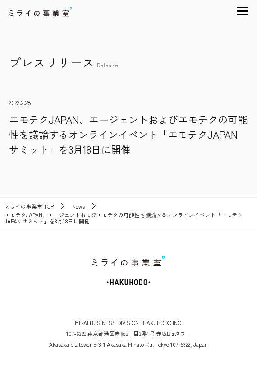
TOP (29, 206)
